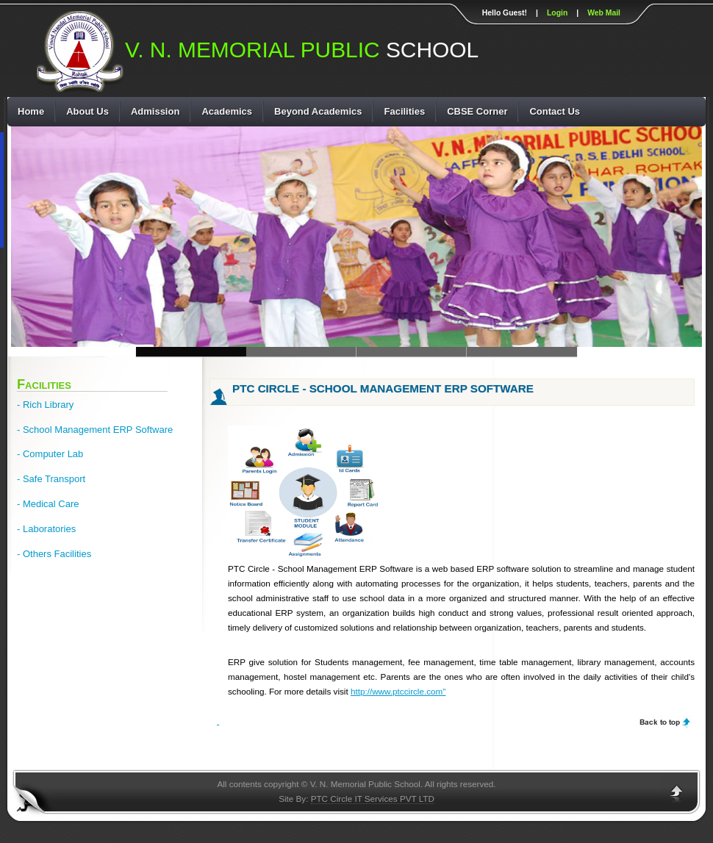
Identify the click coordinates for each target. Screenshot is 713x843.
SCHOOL (302, 51)
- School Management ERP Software (95, 429)
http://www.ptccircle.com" (398, 691)
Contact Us (554, 111)
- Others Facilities (54, 553)
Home (31, 111)
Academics (226, 111)
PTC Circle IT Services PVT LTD (372, 798)
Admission (155, 111)
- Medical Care (48, 503)
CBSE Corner (477, 111)
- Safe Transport (51, 478)
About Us (87, 111)
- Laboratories (46, 528)
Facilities (404, 111)
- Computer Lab (50, 453)
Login (557, 13)
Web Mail (603, 13)
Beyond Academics (318, 111)
